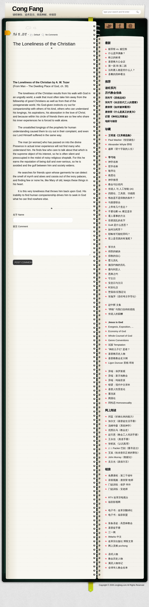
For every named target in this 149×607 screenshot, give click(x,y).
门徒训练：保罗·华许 (119, 484)
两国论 (112, 398)
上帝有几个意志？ (118, 207)
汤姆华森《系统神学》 (120, 425)
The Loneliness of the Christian (44, 43)
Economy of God (117, 331)
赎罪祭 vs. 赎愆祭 (117, 49)
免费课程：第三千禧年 (120, 475)
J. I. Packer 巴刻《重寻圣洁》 (124, 448)
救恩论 (112, 175)
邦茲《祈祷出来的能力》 (121, 416)
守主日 (112, 278)
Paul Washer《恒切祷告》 (122, 140)
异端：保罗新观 (116, 371)
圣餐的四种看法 (116, 74)
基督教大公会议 (116, 61)
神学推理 (113, 180)
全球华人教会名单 (118, 567)
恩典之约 (113, 274)
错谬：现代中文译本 (119, 384)
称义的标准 (114, 57)
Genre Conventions (118, 340)
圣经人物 (113, 554)
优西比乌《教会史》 (119, 430)
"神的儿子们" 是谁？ (119, 349)
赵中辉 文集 (114, 305)
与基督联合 (114, 202)
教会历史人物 (115, 558)
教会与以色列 (115, 184)
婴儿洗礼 (113, 260)
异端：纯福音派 (116, 380)
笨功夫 (112, 247)
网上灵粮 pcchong (118, 546)
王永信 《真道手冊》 (119, 439)
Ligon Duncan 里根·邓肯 (121, 363)
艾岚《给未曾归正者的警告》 (124, 452)
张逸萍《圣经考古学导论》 (122, 296)
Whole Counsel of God (120, 336)
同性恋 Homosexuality (120, 402)
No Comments (51, 35)
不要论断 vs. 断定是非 (120, 211)
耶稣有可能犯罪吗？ (119, 234)
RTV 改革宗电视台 (118, 497)
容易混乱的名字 (116, 220)
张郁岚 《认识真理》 (119, 443)
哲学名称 (113, 166)
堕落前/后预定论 (117, 292)
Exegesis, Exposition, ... (120, 326)
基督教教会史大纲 (118, 358)
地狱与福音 (111, 121)
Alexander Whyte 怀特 (120, 144)
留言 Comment (20, 226)
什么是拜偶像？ (116, 53)
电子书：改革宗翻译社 (120, 510)
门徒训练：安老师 (118, 489)
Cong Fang (27, 8)
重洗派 (112, 393)
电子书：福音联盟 (118, 515)
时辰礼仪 (113, 287)
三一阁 (112, 532)
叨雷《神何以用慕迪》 (117, 116)
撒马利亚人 (114, 269)
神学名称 (113, 162)
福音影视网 (114, 502)
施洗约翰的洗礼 (116, 265)
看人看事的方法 (116, 216)
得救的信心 (114, 256)
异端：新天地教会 (118, 375)
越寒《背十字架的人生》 (121, 149)
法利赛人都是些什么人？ (121, 70)
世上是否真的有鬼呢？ (120, 238)
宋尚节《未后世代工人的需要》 (122, 102)
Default (37, 35)
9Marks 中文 (115, 536)
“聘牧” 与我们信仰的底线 (121, 309)
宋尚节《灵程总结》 (116, 97)
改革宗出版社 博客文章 (120, 541)
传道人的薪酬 (115, 314)
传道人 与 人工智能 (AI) (120, 189)
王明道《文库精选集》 (120, 135)
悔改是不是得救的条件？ (121, 198)
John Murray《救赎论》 (120, 457)
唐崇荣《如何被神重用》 (118, 107)
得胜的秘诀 (114, 251)
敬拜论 (112, 171)
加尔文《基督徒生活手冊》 (122, 421)
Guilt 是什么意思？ (118, 225)
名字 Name (18, 214)
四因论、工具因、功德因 (121, 193)
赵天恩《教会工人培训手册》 (124, 434)
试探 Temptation (116, 345)
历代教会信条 (113, 92)
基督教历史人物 (116, 354)
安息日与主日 (115, 283)
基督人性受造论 (116, 389)
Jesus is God (115, 322)
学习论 (112, 157)
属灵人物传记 (115, 563)
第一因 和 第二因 (117, 66)
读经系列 (110, 88)
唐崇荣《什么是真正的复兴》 (121, 112)
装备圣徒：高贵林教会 (120, 523)
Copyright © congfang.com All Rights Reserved (121, 585)
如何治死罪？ (115, 229)
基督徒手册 (114, 527)
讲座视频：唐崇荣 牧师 (120, 480)
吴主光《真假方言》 (119, 461)
